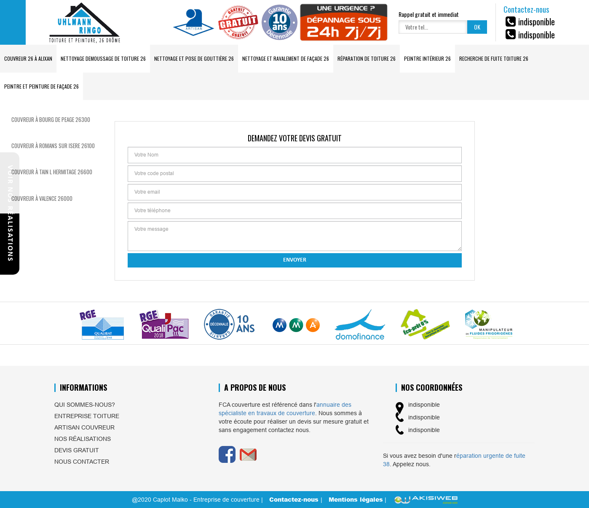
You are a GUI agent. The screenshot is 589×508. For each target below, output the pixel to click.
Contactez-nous (295, 499)
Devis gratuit (76, 450)
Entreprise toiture (86, 416)
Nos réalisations (82, 438)
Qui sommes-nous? (84, 404)
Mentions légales (356, 499)
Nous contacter (81, 461)
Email (248, 454)
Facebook (227, 454)
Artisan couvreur (84, 427)
